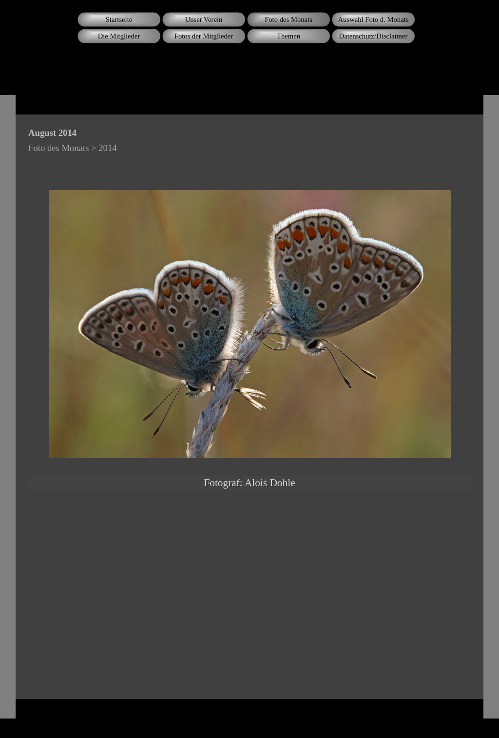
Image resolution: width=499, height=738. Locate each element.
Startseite (119, 19)
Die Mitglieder (119, 36)
